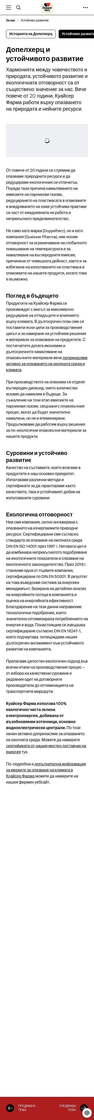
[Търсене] (19, 8)
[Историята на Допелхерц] (10, 1108)
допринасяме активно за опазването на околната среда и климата (46, 364)
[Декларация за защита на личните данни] (87, 1113)
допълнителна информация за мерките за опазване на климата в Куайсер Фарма (46, 770)
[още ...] (85, 8)
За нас (10, 20)
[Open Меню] (9, 8)
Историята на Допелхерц (30, 34)
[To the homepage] (47, 8)
